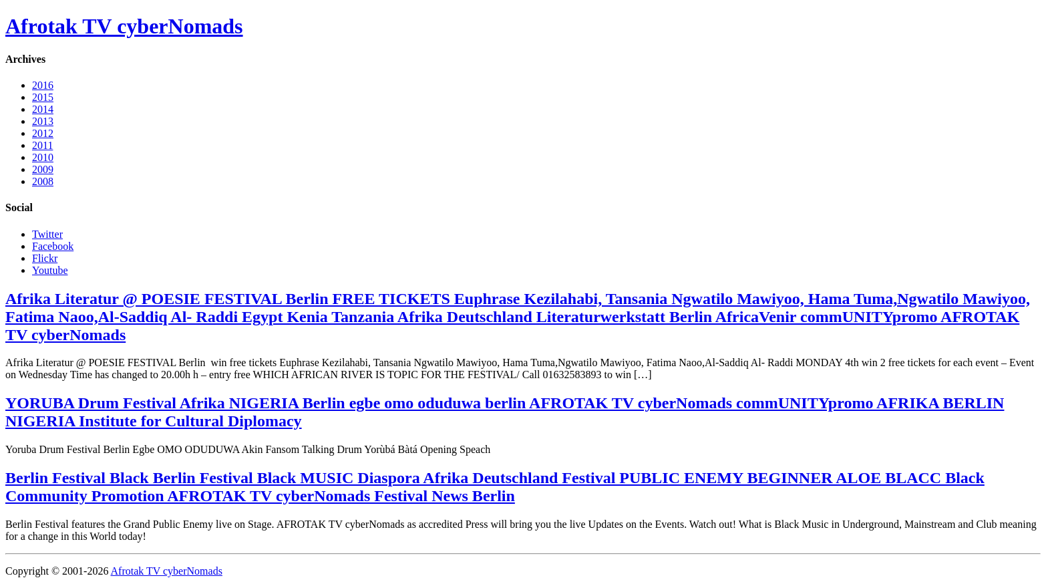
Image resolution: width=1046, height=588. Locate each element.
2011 (42, 145)
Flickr (44, 258)
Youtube (50, 270)
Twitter (47, 234)
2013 (42, 121)
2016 (42, 85)
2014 (42, 109)
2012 (42, 133)
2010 (42, 157)
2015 (42, 97)
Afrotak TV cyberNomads (124, 26)
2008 (42, 181)
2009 (42, 169)
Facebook (52, 246)
